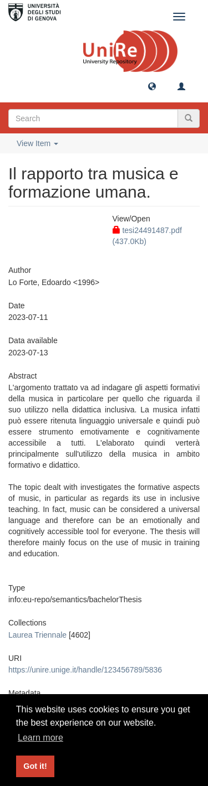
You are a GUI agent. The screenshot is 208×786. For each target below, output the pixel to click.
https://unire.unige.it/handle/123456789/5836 (85, 669)
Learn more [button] (40, 737)
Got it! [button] (35, 766)
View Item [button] (37, 143)
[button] (152, 85)
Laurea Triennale (37, 634)
